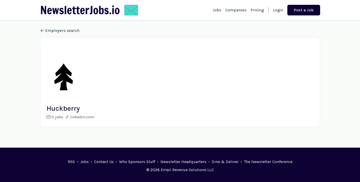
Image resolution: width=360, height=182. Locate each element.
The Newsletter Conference (268, 161)
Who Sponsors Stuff (137, 161)
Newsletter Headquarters (183, 161)
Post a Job (304, 10)
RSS (71, 161)
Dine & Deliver (225, 161)
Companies (235, 10)
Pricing (257, 10)
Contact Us (104, 161)
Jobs (217, 10)
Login (278, 10)
